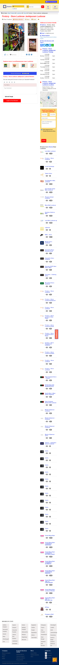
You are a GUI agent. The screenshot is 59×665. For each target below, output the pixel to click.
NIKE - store (48, 234)
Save (34, 19)
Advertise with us (20, 654)
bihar (4, 636)
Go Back (4, 13)
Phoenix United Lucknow (49, 197)
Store (25, 13)
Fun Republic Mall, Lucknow (50, 181)
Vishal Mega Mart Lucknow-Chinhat (50, 590)
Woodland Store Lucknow (49, 283)
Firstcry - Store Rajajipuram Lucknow (49, 344)
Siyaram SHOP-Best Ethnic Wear (50, 267)
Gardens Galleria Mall (50, 213)
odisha (33, 627)
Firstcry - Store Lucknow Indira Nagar (49, 334)
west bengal (42, 638)
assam (4, 634)
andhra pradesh (5, 626)
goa (4, 641)
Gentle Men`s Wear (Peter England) (50, 394)
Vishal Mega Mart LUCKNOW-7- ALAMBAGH (50, 562)
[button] (49, 97)
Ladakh (52, 627)
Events (3, 658)
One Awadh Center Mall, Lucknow (50, 189)
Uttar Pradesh (11, 13)
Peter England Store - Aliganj (50, 377)
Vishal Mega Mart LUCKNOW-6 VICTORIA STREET (50, 553)
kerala (23, 625)
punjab (33, 630)
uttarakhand (44, 634)
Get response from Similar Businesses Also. (48, 130)
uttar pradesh (43, 631)
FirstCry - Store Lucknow (49, 361)
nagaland (33, 625)
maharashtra (25, 632)
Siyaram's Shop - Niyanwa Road (50, 250)
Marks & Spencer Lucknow (50, 410)
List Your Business (51, 1)
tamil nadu (34, 637)
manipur (24, 634)
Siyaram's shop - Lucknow (50, 259)
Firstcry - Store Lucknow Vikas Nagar (49, 317)
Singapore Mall (49, 614)
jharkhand (14, 641)
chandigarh (53, 625)
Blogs (3, 656)
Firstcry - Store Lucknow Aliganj (49, 353)
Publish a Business (35, 654)
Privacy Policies (19, 659)
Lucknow (19, 13)
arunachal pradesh (5, 630)
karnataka (14, 643)
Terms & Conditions (20, 658)
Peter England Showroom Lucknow (50, 402)
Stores (51, 147)
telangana (43, 625)
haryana (14, 627)
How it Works (34, 653)
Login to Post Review (12, 100)
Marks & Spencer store (50, 435)
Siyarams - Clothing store (50, 275)
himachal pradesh (14, 631)
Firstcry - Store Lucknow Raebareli (50, 300)
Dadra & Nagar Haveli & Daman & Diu (52, 641)
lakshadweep (53, 632)
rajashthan (34, 632)
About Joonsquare (6, 653)
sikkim (33, 635)
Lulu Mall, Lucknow (50, 151)
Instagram (48, 655)
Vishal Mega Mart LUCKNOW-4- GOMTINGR (50, 544)
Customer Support (20, 656)
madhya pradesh (24, 628)
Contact (3, 654)
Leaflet (50, 106)
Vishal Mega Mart (50, 535)
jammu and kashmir (14, 636)
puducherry (53, 635)
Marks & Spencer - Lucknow (50, 418)
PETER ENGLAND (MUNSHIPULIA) (49, 385)
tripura (42, 627)
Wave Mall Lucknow (50, 205)
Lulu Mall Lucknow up (51, 220)
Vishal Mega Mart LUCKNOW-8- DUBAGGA (50, 572)
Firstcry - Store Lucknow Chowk (49, 326)
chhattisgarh (6, 639)
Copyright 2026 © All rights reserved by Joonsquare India (14, 663)
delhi (51, 630)
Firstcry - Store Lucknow (49, 159)
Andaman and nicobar (43, 643)
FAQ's (32, 656)
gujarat (14, 625)
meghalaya (24, 637)
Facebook (48, 653)
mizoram (24, 639)
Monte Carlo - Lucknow (49, 242)
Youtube (48, 657)
